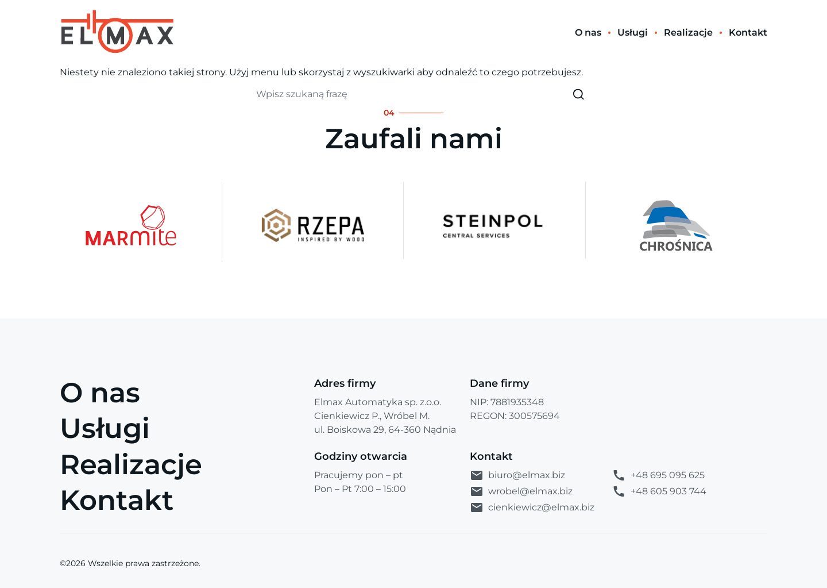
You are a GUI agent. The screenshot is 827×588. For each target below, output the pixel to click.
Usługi (105, 428)
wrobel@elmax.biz (521, 491)
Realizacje (131, 464)
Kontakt (116, 500)
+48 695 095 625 (658, 475)
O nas (100, 392)
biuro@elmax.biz (517, 475)
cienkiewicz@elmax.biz (532, 507)
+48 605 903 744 (659, 491)
